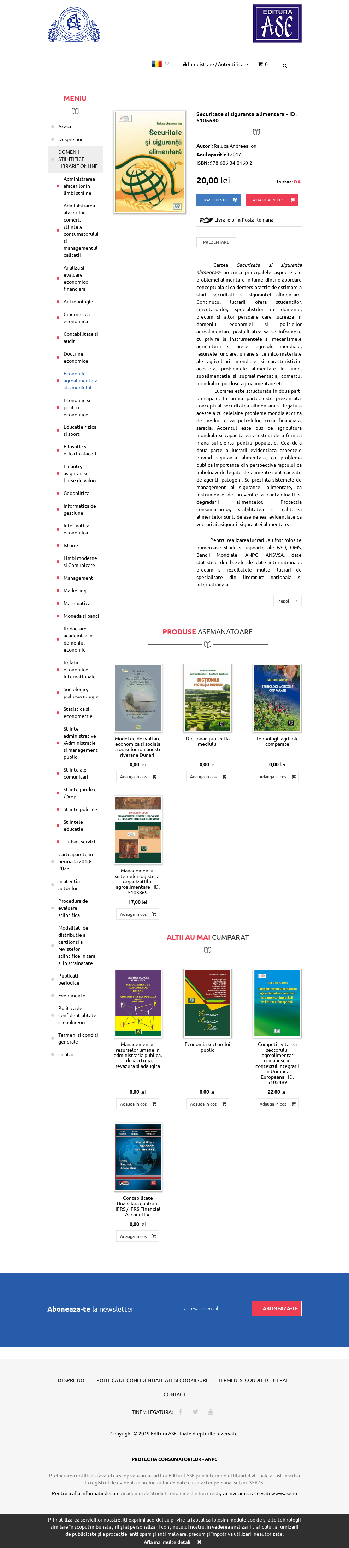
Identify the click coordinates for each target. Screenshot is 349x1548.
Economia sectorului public (207, 1046)
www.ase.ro (284, 1493)
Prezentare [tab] (216, 242)
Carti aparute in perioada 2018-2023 (75, 861)
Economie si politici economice (77, 407)
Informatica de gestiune (80, 509)
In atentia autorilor (69, 884)
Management (78, 577)
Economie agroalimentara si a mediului (80, 380)
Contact (67, 1054)
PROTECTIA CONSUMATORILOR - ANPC (174, 1459)
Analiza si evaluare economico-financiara (77, 278)
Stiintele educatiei (74, 825)
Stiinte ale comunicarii (77, 773)
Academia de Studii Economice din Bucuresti (170, 1493)
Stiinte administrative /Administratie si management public (81, 742)
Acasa (64, 126)
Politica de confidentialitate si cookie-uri (77, 1015)
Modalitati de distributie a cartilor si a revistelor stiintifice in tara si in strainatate (76, 945)
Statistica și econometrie (78, 712)
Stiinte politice (80, 809)
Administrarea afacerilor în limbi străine (79, 185)
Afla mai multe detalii (168, 1542)
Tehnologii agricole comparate (277, 741)
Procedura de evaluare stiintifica (73, 907)
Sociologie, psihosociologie (81, 692)
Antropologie (78, 301)
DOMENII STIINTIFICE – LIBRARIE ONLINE (78, 159)
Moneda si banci (81, 615)
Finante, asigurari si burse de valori (80, 473)
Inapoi (288, 601)
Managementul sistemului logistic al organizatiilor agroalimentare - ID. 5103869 (138, 881)
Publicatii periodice (69, 979)
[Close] (199, 1541)
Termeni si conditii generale (79, 1038)
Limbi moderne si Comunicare (80, 561)
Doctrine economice (76, 357)
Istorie (71, 545)
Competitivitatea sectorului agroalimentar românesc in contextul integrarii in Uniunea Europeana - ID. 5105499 (277, 1063)
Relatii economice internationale (80, 669)
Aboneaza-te (280, 1308)
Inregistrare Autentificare (214, 64)
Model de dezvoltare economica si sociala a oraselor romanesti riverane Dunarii (138, 746)
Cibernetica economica (77, 317)
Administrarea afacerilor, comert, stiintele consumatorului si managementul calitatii (81, 230)
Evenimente (71, 995)
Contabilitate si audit (81, 337)
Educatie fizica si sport (80, 430)
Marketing (75, 590)
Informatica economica (76, 529)
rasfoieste (220, 200)
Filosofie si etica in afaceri (80, 449)
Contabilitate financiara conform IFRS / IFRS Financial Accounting (138, 1206)
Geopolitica (76, 493)
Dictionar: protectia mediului (208, 741)
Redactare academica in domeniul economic (78, 639)
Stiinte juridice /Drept (80, 792)
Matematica (77, 603)
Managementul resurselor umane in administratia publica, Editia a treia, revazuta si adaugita (138, 1055)
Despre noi (70, 139)
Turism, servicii (80, 841)
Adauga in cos (274, 200)
